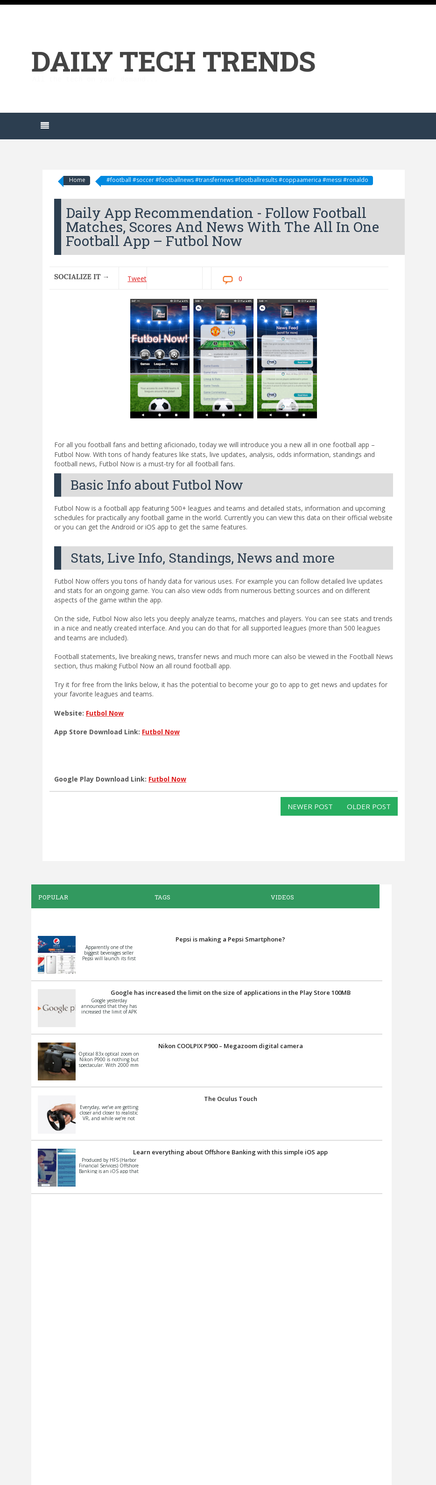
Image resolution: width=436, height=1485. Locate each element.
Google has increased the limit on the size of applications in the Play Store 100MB (231, 992)
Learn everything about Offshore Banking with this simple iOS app (230, 1152)
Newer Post (310, 806)
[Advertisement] (207, 1338)
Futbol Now (105, 713)
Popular (53, 897)
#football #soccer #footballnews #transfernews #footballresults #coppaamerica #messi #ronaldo (237, 180)
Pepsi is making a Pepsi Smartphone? (230, 939)
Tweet (137, 278)
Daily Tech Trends (173, 60)
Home (77, 180)
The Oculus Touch (230, 1098)
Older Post (369, 806)
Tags (162, 897)
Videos (282, 897)
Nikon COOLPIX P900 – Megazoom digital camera (230, 1046)
